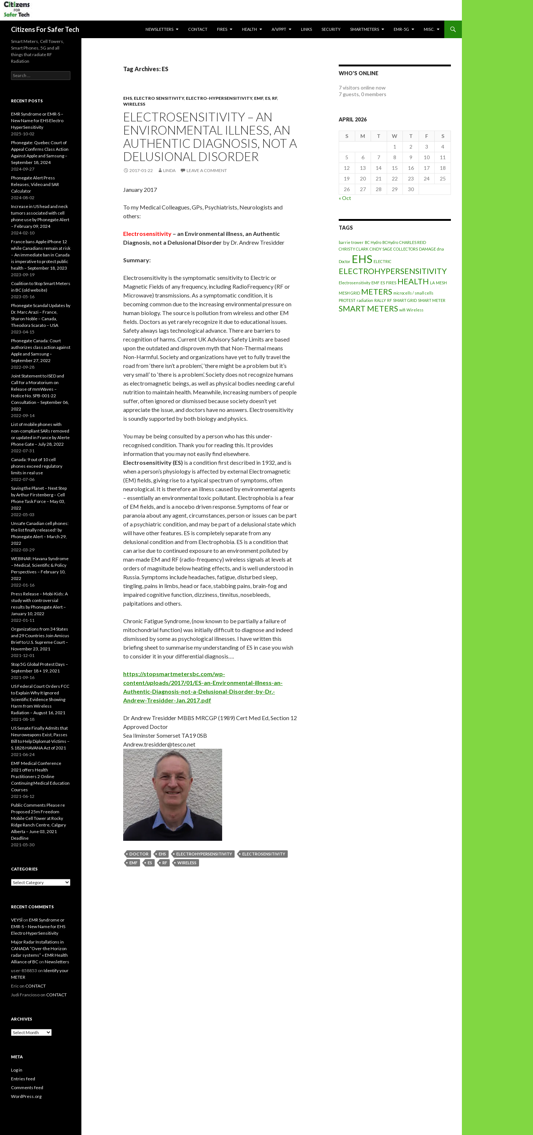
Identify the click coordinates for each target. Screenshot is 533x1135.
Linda (169, 170)
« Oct (345, 198)
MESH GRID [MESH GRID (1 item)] (349, 293)
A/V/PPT (279, 29)
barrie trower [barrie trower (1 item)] (351, 242)
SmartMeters (364, 29)
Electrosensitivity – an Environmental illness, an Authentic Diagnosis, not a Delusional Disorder (210, 136)
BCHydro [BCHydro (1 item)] (390, 242)
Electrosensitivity (263, 853)
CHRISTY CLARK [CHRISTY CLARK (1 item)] (353, 249)
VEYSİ (16, 920)
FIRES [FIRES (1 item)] (391, 282)
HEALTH (249, 29)
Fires (222, 29)
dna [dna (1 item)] (440, 249)
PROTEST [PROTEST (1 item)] (347, 300)
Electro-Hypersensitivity (219, 98)
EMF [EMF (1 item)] (375, 282)
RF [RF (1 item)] (389, 300)
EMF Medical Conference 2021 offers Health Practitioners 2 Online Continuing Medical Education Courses (40, 776)
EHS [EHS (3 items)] (362, 258)
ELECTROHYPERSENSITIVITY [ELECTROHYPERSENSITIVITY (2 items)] (393, 271)
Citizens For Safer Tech (45, 29)
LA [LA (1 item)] (432, 282)
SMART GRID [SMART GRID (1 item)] (405, 300)
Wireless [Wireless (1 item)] (415, 309)
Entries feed (23, 1078)
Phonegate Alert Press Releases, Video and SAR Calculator (35, 184)
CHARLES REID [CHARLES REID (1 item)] (412, 242)
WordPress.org (26, 1096)
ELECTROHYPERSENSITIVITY (204, 853)
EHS (127, 98)
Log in (16, 1070)
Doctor (138, 853)
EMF (258, 98)
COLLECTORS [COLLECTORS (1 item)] (405, 249)
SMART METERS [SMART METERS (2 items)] (368, 308)
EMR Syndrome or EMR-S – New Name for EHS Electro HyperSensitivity (37, 120)
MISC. (429, 29)
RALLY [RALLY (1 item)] (380, 300)
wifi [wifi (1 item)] (402, 309)
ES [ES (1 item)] (383, 282)
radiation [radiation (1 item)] (365, 300)
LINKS (306, 29)
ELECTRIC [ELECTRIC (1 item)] (383, 261)
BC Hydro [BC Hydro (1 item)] (373, 242)
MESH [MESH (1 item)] (441, 282)
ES (267, 98)
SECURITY (331, 29)
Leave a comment (207, 170)
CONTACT (197, 29)
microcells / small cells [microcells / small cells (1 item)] (413, 293)
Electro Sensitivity (159, 98)
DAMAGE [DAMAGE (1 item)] (427, 249)
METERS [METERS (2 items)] (376, 291)
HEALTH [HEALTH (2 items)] (413, 281)
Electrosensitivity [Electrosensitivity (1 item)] (354, 282)
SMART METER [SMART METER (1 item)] (431, 300)
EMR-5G (401, 29)
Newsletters (159, 29)
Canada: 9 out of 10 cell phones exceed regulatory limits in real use (36, 466)
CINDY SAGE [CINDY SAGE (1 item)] (381, 249)
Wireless (134, 104)
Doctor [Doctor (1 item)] (344, 261)
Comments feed (27, 1087)
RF (274, 98)
